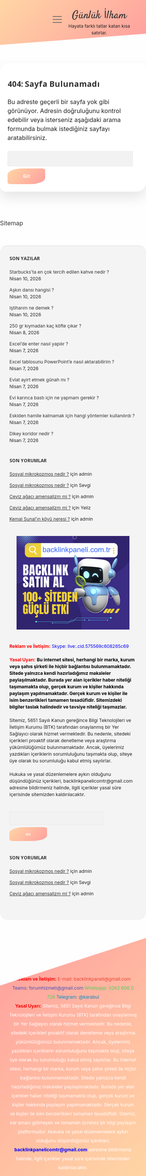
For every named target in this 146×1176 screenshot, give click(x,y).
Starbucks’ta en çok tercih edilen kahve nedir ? (59, 272)
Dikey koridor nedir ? (31, 433)
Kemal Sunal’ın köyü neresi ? (39, 519)
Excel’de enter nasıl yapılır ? (38, 344)
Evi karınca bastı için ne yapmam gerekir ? (54, 397)
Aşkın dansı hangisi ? (31, 290)
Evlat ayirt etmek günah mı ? (39, 380)
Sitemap (11, 223)
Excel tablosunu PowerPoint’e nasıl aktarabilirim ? (61, 362)
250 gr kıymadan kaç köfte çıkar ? (45, 326)
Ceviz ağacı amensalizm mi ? (40, 496)
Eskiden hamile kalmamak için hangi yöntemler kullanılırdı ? (72, 415)
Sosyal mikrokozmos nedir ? (39, 474)
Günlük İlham (99, 15)
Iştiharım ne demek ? (31, 308)
